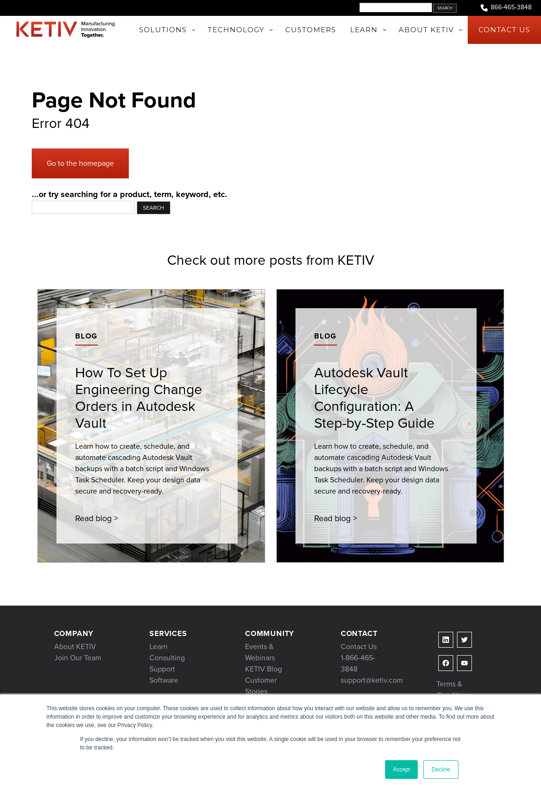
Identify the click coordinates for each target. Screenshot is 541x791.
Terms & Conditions (454, 689)
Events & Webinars (260, 652)
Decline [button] (440, 769)
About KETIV (75, 646)
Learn (158, 646)
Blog (86, 336)
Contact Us (359, 646)
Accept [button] (401, 769)
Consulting (167, 657)
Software (163, 680)
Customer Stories (261, 686)
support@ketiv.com (372, 680)
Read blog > (96, 518)
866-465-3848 (505, 8)
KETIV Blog (263, 669)
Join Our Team (77, 657)
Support (162, 669)
